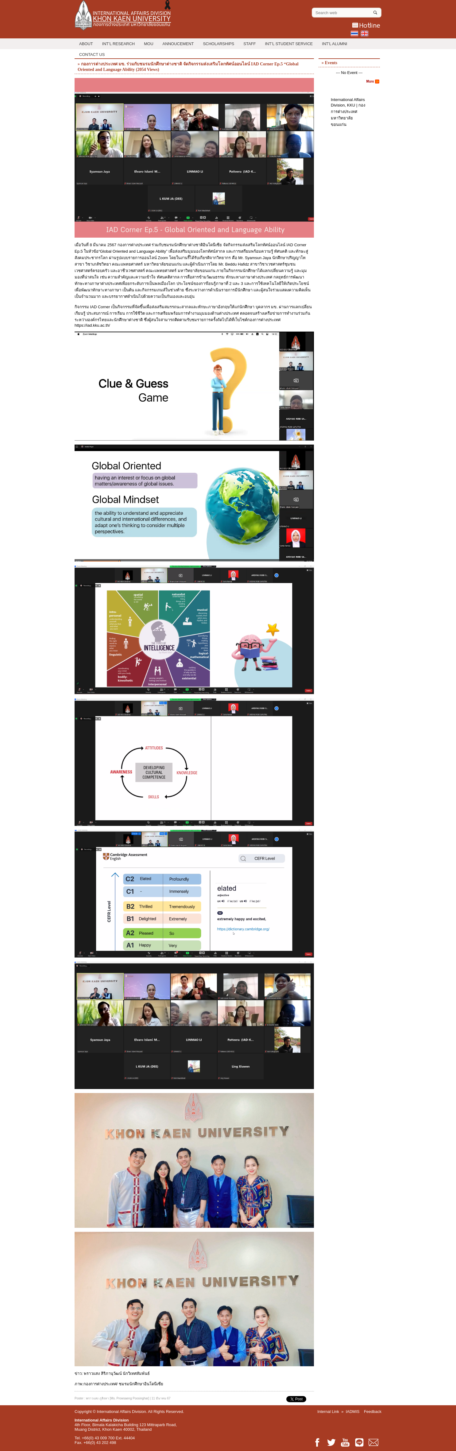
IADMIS (353, 1411)
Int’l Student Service (289, 43)
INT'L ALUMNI (334, 43)
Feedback (372, 1411)
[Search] (375, 11)
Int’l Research (118, 43)
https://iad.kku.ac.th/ (93, 325)
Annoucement (178, 43)
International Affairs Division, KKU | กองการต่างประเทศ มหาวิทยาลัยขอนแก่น (348, 112)
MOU (148, 43)
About (86, 43)
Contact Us (92, 54)
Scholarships (218, 43)
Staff (249, 43)
